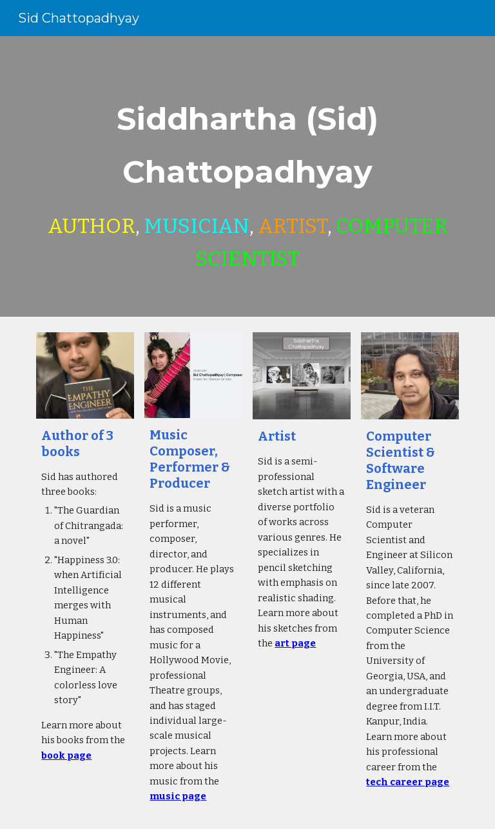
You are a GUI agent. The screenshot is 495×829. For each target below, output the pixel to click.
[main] (247, 176)
